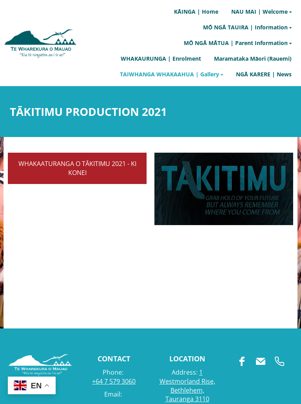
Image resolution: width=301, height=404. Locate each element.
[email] (260, 361)
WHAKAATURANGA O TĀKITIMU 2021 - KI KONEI (77, 168)
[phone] (279, 361)
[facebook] (241, 361)
